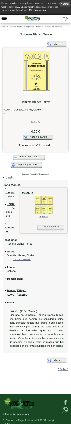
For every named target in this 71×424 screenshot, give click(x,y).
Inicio (4, 27)
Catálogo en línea (16, 27)
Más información (37, 10)
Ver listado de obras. (21, 259)
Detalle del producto (53, 27)
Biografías (30, 27)
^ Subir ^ (63, 369)
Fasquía (39, 27)
